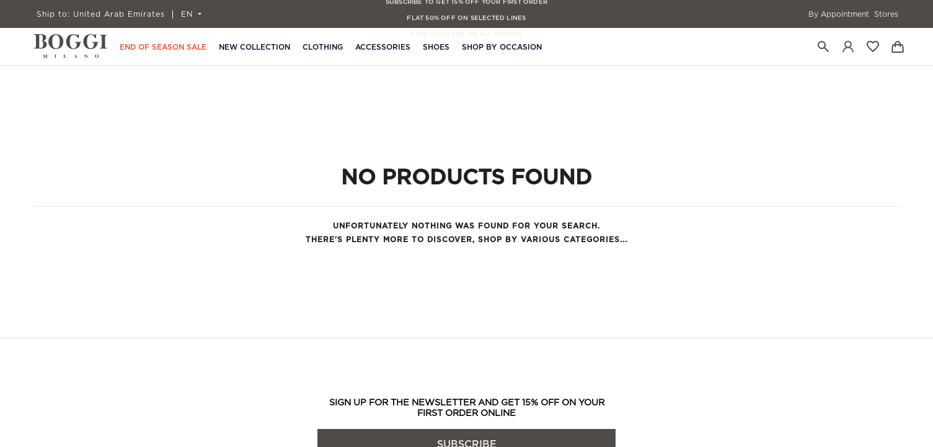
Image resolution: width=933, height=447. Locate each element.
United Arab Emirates (101, 14)
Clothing (323, 47)
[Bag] (897, 47)
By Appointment (838, 14)
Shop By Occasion (502, 47)
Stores (886, 14)
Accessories (382, 47)
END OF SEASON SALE (163, 47)
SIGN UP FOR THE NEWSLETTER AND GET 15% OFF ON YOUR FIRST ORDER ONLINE (466, 408)
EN (188, 14)
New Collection (254, 47)
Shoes (436, 47)
